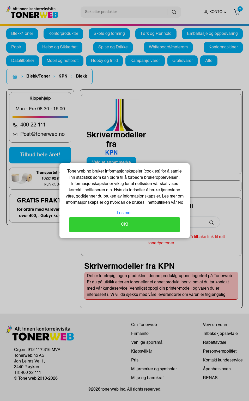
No (180, 203)
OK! (124, 224)
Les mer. (124, 213)
